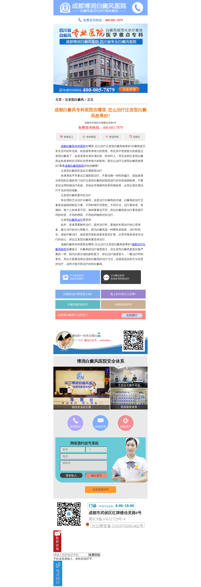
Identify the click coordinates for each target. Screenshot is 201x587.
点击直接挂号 (100, 489)
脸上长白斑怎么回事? (123, 294)
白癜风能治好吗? (78, 304)
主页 (58, 99)
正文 (90, 99)
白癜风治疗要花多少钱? (77, 294)
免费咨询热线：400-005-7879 (100, 128)
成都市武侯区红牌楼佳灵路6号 (100, 122)
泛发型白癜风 (74, 99)
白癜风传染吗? (123, 304)
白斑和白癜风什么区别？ (73, 314)
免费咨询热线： (100, 20)
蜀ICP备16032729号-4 (107, 519)
